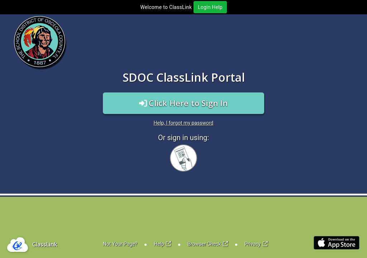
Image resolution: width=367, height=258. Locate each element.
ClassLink (44, 244)
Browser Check (207, 244)
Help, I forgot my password (184, 123)
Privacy (256, 244)
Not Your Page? (120, 244)
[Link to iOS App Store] (336, 243)
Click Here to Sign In (183, 102)
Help (162, 244)
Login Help (210, 7)
